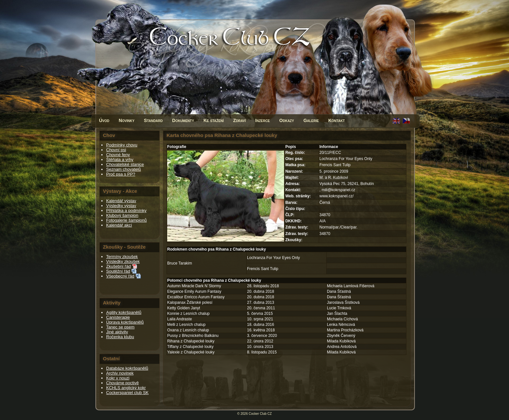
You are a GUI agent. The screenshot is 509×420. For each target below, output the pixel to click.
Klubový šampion (122, 215)
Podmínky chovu (121, 144)
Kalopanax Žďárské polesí (189, 302)
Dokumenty (183, 120)
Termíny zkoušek (122, 256)
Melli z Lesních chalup (186, 324)
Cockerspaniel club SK (127, 392)
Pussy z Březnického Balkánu (192, 335)
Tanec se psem (120, 327)
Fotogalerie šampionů (126, 220)
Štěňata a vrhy (119, 159)
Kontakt (336, 120)
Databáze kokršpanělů (127, 368)
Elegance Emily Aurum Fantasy (194, 291)
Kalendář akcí (119, 225)
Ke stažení (214, 120)
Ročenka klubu (120, 336)
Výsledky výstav (121, 205)
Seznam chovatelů (123, 169)
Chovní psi (116, 149)
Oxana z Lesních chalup (188, 330)
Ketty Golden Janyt (183, 308)
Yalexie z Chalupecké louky (191, 352)
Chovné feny (118, 154)
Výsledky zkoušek (123, 261)
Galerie (311, 120)
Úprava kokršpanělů (125, 322)
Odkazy (286, 120)
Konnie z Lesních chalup (188, 313)
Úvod (104, 120)
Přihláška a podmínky (126, 210)
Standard (153, 120)
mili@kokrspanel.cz (338, 190)
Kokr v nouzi (118, 378)
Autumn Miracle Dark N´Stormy (194, 286)
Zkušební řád (118, 266)
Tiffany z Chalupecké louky (190, 346)
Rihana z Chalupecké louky (190, 341)
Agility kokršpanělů (123, 312)
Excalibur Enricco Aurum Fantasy (196, 297)
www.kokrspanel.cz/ (336, 196)
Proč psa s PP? (120, 174)
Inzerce (262, 120)
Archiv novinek (120, 373)
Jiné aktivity (117, 331)
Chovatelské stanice (125, 164)
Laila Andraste (179, 319)
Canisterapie (118, 317)
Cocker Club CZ (260, 413)
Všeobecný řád (120, 276)
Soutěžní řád (118, 271)
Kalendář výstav (121, 200)
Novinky (126, 120)
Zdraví (239, 120)
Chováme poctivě (122, 382)
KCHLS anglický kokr (126, 387)
